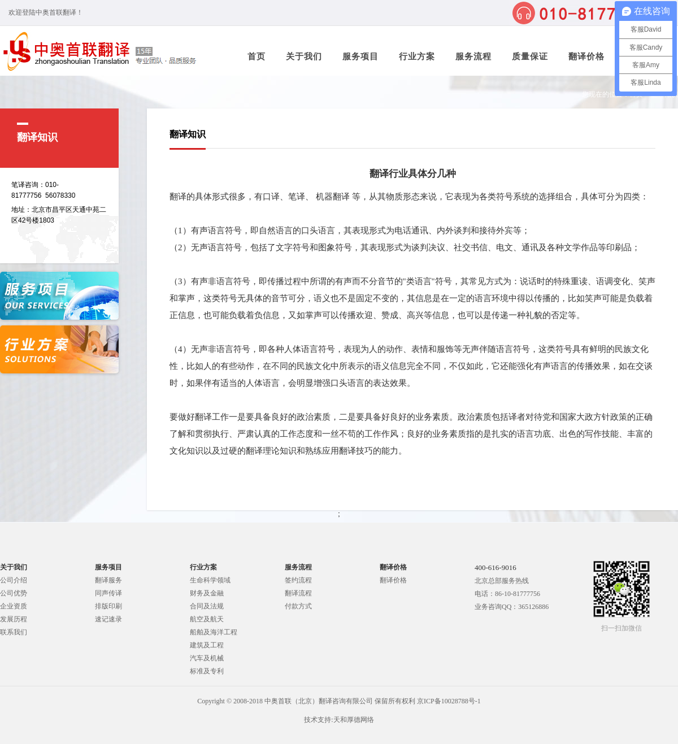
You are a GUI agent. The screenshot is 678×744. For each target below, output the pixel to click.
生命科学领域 (210, 580)
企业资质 (13, 606)
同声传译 (108, 593)
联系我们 (13, 632)
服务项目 (360, 56)
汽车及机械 (207, 658)
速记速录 (108, 619)
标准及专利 (207, 671)
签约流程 (298, 580)
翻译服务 (108, 580)
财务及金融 (207, 593)
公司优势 (13, 593)
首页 (256, 56)
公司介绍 (13, 580)
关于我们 (304, 56)
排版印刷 (108, 606)
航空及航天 (207, 619)
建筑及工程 (207, 645)
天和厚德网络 (353, 720)
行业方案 (417, 56)
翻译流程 (298, 593)
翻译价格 (586, 56)
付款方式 (298, 606)
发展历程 (13, 619)
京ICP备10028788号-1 (449, 701)
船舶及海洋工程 (213, 632)
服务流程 (473, 56)
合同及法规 (207, 606)
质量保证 (530, 56)
